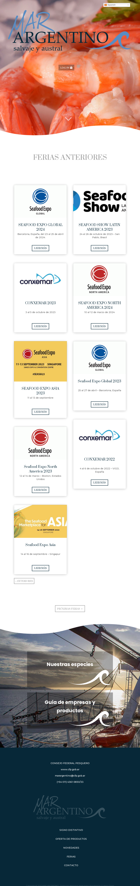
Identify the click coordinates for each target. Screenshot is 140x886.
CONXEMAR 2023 (40, 303)
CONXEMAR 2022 (99, 459)
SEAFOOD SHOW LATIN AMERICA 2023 (99, 227)
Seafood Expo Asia (40, 545)
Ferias (71, 856)
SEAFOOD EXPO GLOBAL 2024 (40, 227)
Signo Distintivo (71, 830)
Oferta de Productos (71, 838)
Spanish (110, 5)
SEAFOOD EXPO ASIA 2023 (40, 390)
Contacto (71, 865)
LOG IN (64, 67)
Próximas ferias (68, 609)
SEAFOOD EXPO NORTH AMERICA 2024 (99, 305)
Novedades (71, 847)
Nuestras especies (70, 664)
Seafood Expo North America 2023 (40, 469)
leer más (40, 248)
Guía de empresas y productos (70, 706)
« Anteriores (24, 581)
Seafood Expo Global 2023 (99, 381)
